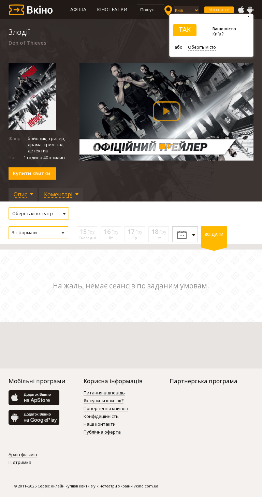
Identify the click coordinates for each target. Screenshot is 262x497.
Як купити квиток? (103, 401)
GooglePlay (250, 10)
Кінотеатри (112, 9)
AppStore (240, 10)
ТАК (184, 29)
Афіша (78, 9)
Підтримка (20, 462)
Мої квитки (219, 10)
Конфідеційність (101, 416)
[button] (38, 232)
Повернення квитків (106, 408)
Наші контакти (100, 424)
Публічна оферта (102, 432)
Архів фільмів (23, 454)
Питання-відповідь (104, 393)
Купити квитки (31, 173)
